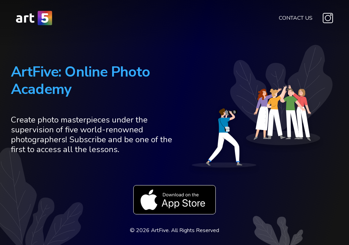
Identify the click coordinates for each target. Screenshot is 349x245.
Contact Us (296, 18)
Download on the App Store (174, 199)
